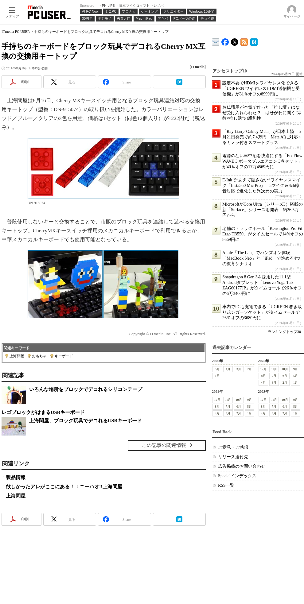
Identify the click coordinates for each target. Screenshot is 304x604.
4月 (228, 369)
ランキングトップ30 (284, 332)
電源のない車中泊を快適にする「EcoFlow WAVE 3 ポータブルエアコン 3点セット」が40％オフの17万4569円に (262, 161)
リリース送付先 (233, 457)
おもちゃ (39, 356)
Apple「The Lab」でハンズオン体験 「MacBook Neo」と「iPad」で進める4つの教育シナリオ (261, 258)
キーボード (64, 356)
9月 (295, 369)
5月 (217, 369)
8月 (263, 375)
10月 (285, 369)
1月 (217, 375)
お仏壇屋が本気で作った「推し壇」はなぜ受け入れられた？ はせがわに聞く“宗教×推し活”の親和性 (262, 113)
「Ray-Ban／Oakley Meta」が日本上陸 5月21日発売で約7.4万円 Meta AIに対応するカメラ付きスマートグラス (262, 137)
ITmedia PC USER (16, 31)
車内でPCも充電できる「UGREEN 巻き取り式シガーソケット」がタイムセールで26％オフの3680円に (262, 312)
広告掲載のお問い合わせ (241, 466)
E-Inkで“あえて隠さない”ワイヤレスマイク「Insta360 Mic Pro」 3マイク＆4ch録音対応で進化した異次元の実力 (261, 185)
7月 (274, 375)
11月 (274, 369)
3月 (238, 369)
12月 (263, 369)
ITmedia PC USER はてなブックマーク (254, 41)
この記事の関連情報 (164, 445)
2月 (249, 369)
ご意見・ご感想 (233, 447)
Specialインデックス (237, 476)
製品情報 (15, 477)
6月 (285, 375)
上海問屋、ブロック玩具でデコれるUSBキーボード (85, 420)
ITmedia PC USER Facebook (225, 40)
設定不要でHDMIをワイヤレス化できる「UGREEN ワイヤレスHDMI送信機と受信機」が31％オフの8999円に (261, 88)
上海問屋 (17, 356)
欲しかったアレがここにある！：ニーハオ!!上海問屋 (64, 486)
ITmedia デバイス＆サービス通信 (216, 41)
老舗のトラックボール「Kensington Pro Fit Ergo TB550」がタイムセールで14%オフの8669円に (262, 234)
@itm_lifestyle (235, 40)
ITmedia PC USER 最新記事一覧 (244, 41)
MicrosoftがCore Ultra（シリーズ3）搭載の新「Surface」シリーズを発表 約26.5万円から (262, 210)
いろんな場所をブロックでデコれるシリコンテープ (85, 389)
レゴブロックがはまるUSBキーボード (43, 412)
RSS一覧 (226, 485)
